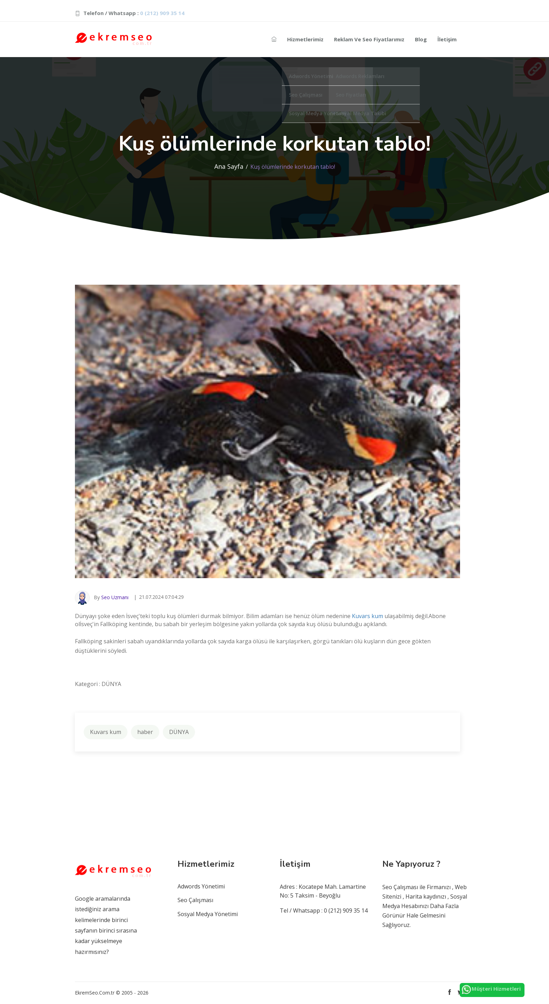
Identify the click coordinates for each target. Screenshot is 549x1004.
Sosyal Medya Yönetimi (208, 914)
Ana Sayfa (228, 166)
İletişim (447, 39)
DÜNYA (179, 732)
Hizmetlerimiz (305, 39)
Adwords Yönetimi (201, 886)
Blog (421, 39)
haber (145, 732)
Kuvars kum (367, 616)
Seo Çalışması (195, 900)
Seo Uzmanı (114, 597)
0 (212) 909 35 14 (162, 12)
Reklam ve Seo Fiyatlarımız (369, 39)
